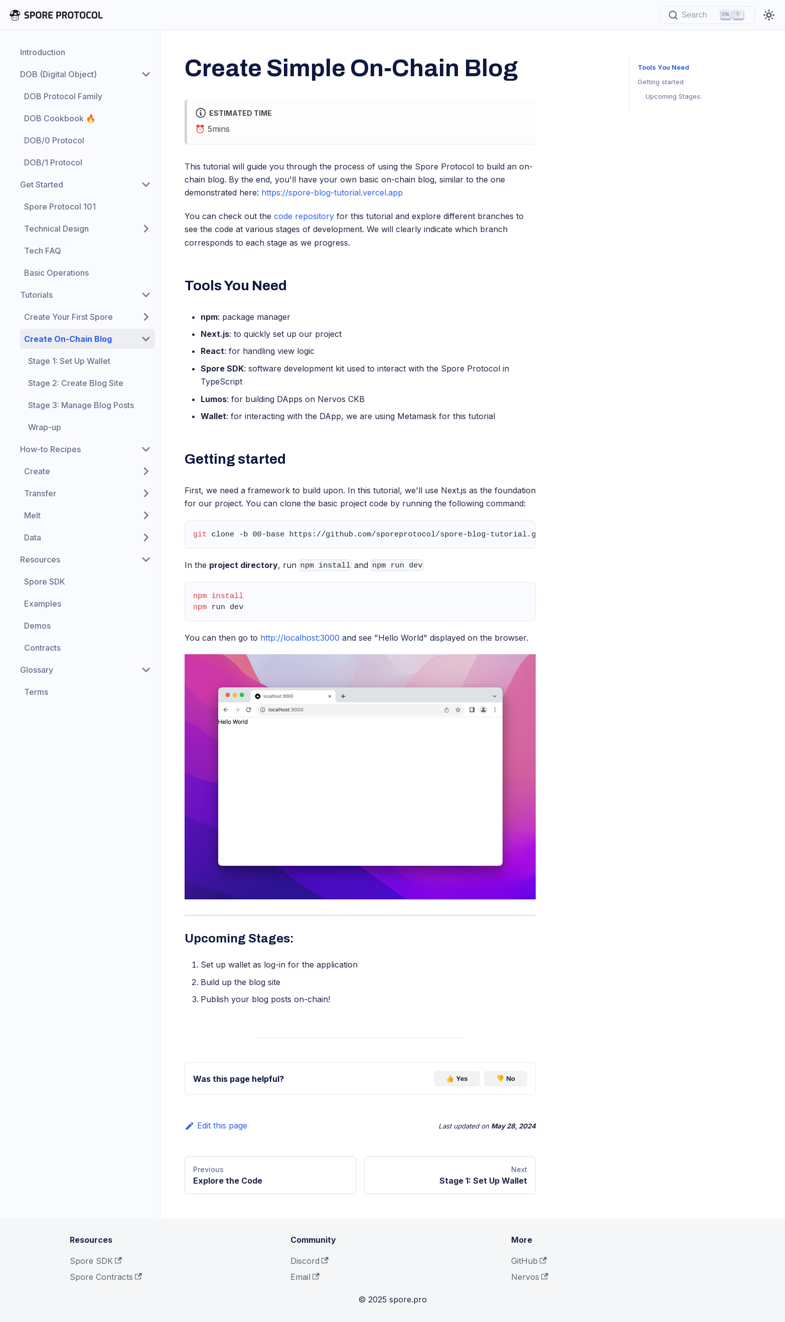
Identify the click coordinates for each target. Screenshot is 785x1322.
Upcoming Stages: (674, 96)
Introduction (42, 52)
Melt (32, 515)
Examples (42, 604)
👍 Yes (456, 1078)
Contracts (42, 648)
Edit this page (216, 1125)
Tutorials (36, 295)
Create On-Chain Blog (68, 339)
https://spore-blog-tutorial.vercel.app (332, 192)
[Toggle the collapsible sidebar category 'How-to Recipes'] (146, 449)
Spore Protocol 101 (60, 207)
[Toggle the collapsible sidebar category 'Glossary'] (146, 670)
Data (32, 537)
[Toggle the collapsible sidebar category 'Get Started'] (146, 184)
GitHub (529, 1261)
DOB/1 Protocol (53, 162)
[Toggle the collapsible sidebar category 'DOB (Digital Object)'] (146, 74)
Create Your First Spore (68, 317)
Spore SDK (44, 582)
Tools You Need (662, 67)
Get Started (41, 184)
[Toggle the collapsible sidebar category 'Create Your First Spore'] (146, 317)
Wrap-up (44, 427)
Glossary (36, 670)
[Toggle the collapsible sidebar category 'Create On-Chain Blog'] (146, 339)
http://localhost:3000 (300, 638)
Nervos (529, 1277)
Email (305, 1277)
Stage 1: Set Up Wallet (69, 361)
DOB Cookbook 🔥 (60, 118)
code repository (304, 216)
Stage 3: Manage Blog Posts (81, 405)
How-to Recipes (50, 449)
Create (37, 471)
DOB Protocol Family (63, 96)
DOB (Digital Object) (58, 74)
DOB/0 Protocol (54, 140)
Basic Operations (56, 273)
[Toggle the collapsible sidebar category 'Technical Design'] (146, 229)
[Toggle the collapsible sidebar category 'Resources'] (146, 559)
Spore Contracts (106, 1277)
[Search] (707, 15)
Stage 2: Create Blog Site (75, 383)
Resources (40, 559)
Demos (37, 626)
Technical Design (56, 229)
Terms (36, 692)
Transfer (40, 493)
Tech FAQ (42, 251)
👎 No (505, 1078)
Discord (309, 1261)
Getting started (661, 82)
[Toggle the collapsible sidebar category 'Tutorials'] (146, 295)
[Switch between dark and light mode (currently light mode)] (769, 15)
